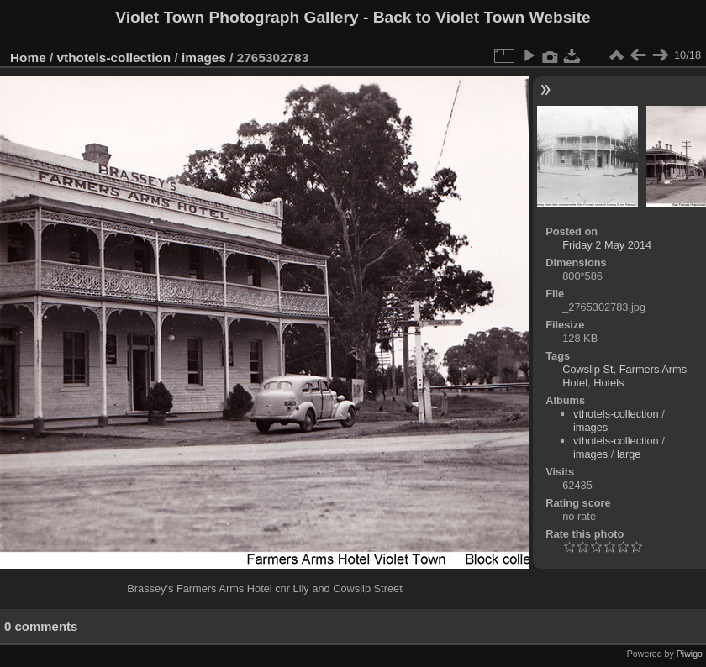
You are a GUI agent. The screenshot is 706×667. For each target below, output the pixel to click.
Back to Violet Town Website (482, 17)
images (204, 57)
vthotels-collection (114, 57)
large (628, 454)
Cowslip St (587, 369)
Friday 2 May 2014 (606, 245)
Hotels (608, 382)
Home (28, 57)
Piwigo (690, 654)
